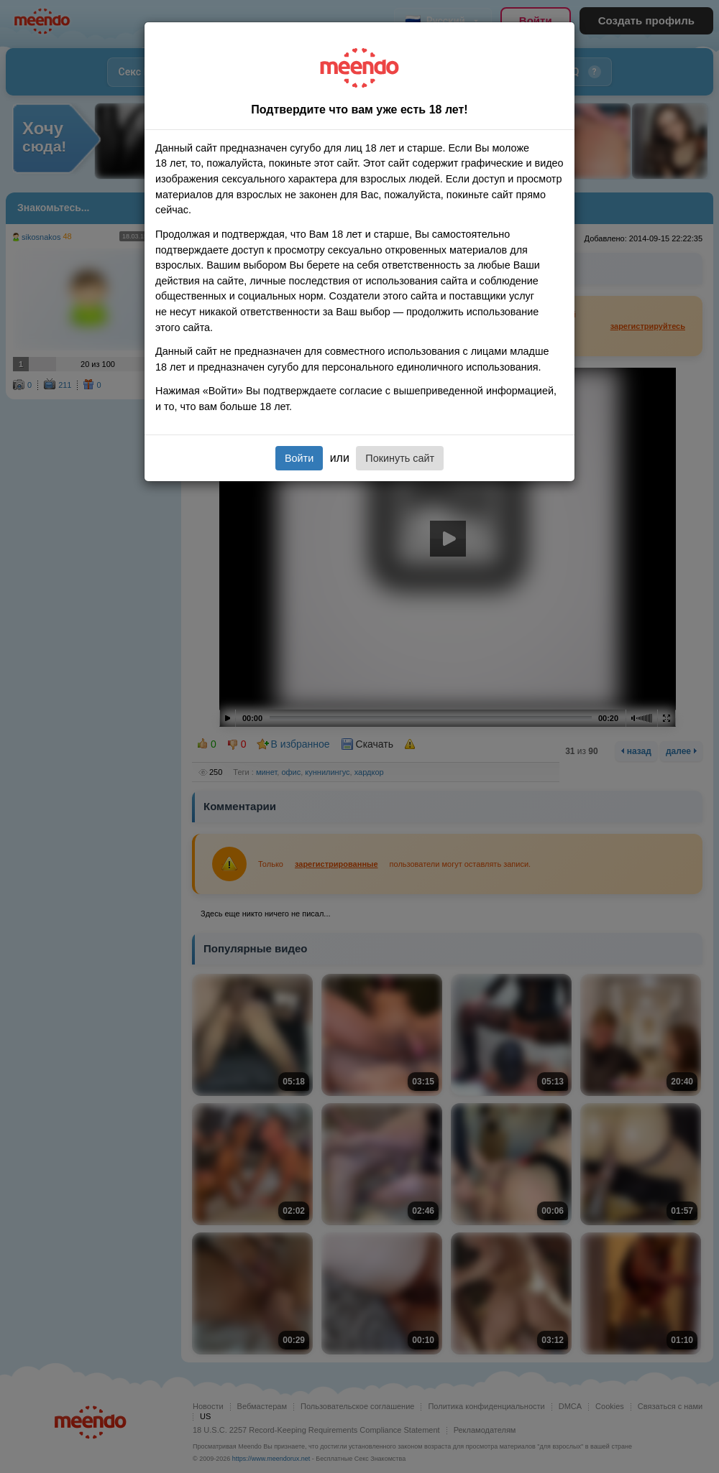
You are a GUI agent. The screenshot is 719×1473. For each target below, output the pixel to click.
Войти (299, 458)
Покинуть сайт (399, 458)
